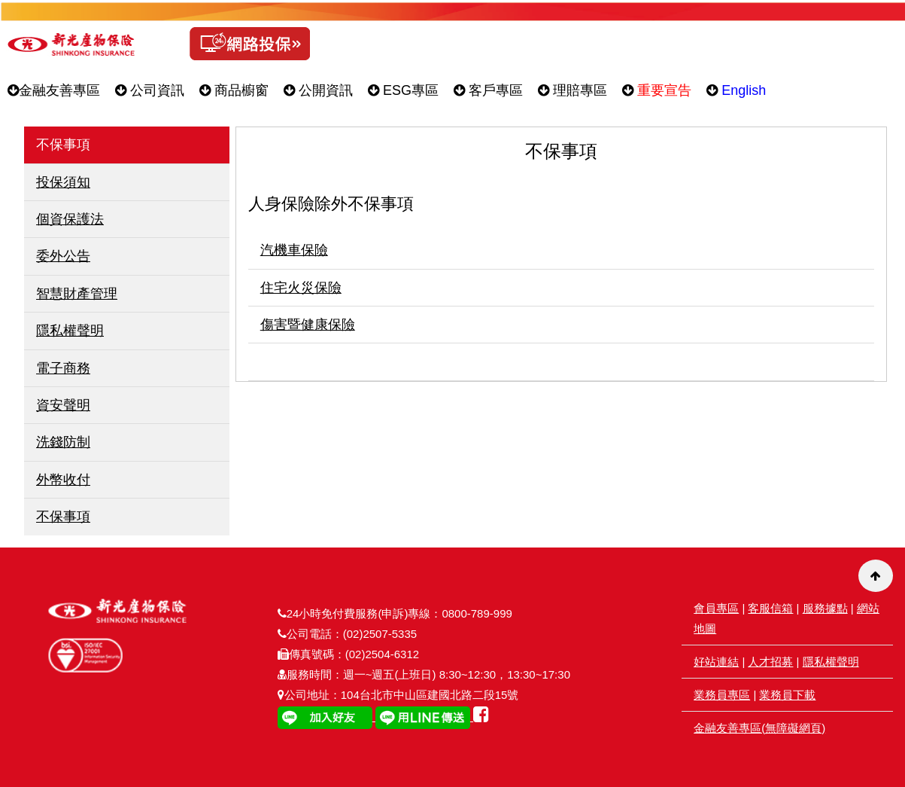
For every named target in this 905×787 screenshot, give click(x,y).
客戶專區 (488, 90)
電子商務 (63, 368)
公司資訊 (149, 90)
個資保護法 (70, 219)
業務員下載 (787, 694)
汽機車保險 (294, 250)
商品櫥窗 (234, 90)
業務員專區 (722, 694)
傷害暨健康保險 (307, 324)
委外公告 (63, 256)
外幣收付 (63, 479)
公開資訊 (318, 90)
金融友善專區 (54, 90)
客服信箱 (770, 608)
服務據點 (825, 608)
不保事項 (63, 516)
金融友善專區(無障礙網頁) (759, 727)
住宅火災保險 (301, 287)
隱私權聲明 (70, 330)
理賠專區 (572, 90)
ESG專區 (403, 90)
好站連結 (716, 661)
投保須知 (63, 182)
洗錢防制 (63, 442)
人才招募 (770, 661)
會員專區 (716, 608)
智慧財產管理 (76, 293)
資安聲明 (63, 405)
